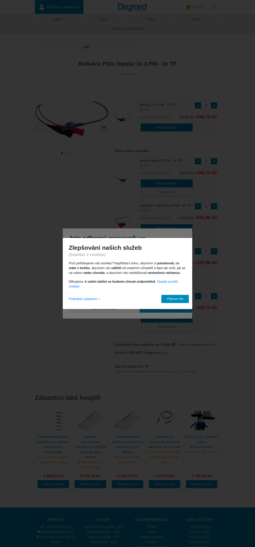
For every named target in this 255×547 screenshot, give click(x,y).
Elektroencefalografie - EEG (103, 489)
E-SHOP (103, 482)
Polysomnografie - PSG (103, 499)
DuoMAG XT (199, 514)
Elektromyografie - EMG (104, 494)
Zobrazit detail (188, 183)
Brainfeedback (199, 504)
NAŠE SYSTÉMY (199, 482)
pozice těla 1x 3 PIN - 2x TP (161, 163)
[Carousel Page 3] (72, 154)
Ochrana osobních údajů (151, 509)
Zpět (50, 48)
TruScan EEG (199, 489)
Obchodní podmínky (151, 514)
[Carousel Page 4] (76, 154)
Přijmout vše (171, 298)
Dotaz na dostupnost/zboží (197, 306)
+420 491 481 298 (55, 489)
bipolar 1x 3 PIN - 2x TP (158, 108)
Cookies (151, 504)
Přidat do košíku (156, 127)
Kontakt (151, 494)
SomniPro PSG (199, 499)
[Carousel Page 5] (81, 154)
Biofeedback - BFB (103, 504)
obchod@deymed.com (56, 494)
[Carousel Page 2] (67, 154)
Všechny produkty (127, 29)
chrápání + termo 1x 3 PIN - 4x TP (165, 199)
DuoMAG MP (199, 509)
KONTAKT (55, 482)
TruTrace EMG (199, 494)
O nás (151, 489)
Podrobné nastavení (84, 299)
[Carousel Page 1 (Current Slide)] (62, 154)
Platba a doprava (151, 499)
